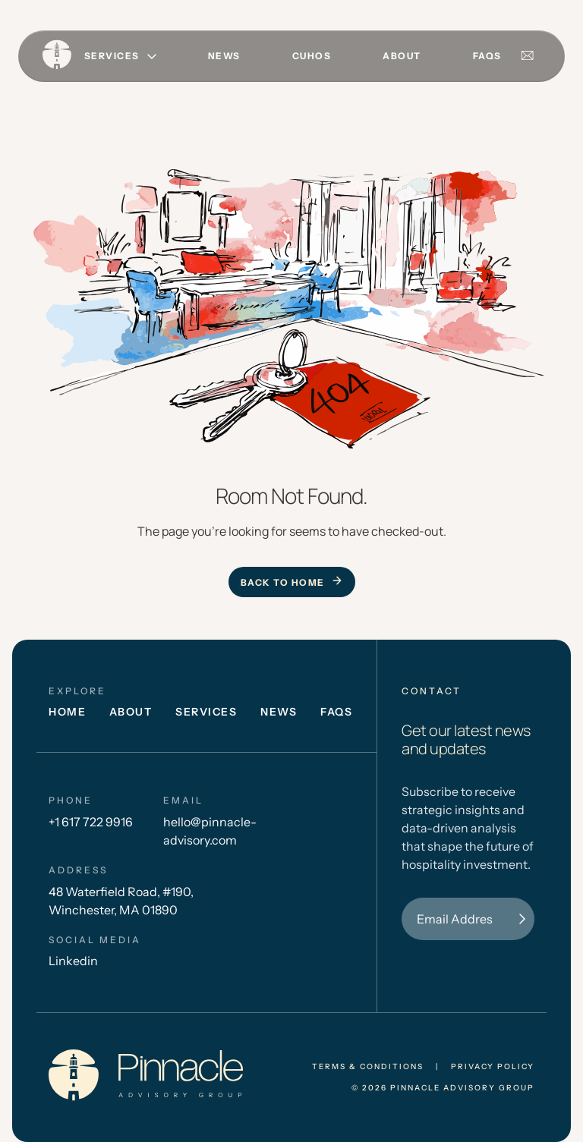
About (402, 55)
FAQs (487, 55)
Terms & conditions (368, 1066)
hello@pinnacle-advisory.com (210, 831)
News (224, 55)
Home (67, 712)
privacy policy (492, 1066)
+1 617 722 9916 (91, 821)
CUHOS (312, 55)
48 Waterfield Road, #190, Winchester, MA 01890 (121, 900)
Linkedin (73, 960)
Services (206, 712)
